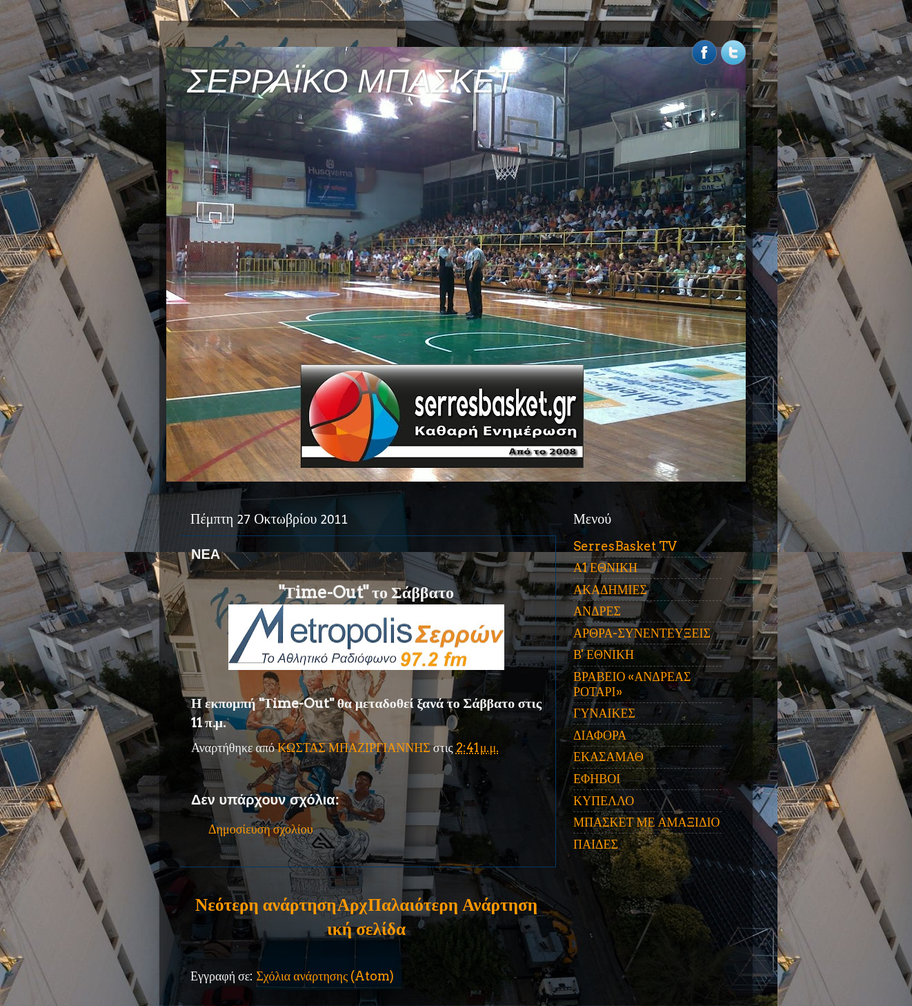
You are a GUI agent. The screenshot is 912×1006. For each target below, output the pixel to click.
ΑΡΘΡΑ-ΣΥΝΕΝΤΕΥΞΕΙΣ (642, 633)
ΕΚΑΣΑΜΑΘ (608, 756)
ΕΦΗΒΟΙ (596, 778)
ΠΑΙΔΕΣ (595, 844)
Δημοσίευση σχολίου (260, 829)
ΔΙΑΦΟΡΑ (599, 735)
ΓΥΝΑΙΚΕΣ (604, 713)
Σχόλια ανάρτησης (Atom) (325, 976)
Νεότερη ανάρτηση (265, 904)
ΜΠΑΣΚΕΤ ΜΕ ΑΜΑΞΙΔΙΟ (646, 822)
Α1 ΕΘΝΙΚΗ (605, 567)
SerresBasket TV (625, 546)
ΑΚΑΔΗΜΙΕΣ (610, 589)
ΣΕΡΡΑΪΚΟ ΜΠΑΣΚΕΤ (351, 81)
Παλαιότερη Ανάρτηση (452, 904)
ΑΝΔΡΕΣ (597, 611)
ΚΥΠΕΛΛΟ (603, 800)
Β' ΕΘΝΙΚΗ (603, 654)
